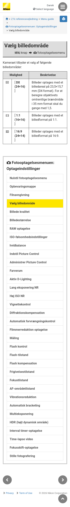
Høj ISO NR (17, 296)
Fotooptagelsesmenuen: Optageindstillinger (31, 26)
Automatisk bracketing (25, 405)
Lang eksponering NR (24, 287)
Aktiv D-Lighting (20, 279)
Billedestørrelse (20, 220)
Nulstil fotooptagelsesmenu (28, 178)
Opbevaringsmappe (23, 186)
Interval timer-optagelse (26, 431)
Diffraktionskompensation (27, 313)
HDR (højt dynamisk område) (29, 422)
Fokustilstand (19, 380)
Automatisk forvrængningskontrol (32, 321)
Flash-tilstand (19, 355)
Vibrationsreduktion (23, 397)
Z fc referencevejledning (24, 19)
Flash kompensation (23, 363)
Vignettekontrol (20, 304)
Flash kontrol (18, 346)
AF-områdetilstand (22, 388)
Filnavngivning (19, 195)
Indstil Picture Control (24, 254)
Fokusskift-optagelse (24, 447)
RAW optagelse (20, 228)
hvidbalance (18, 245)
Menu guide (47, 19)
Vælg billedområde (22, 203)
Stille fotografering (22, 456)
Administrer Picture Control (28, 262)
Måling (14, 338)
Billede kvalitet (19, 212)
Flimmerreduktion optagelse (29, 329)
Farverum (16, 270)
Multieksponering (21, 414)
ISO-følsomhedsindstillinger (28, 237)
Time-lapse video (21, 439)
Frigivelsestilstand (22, 372)
